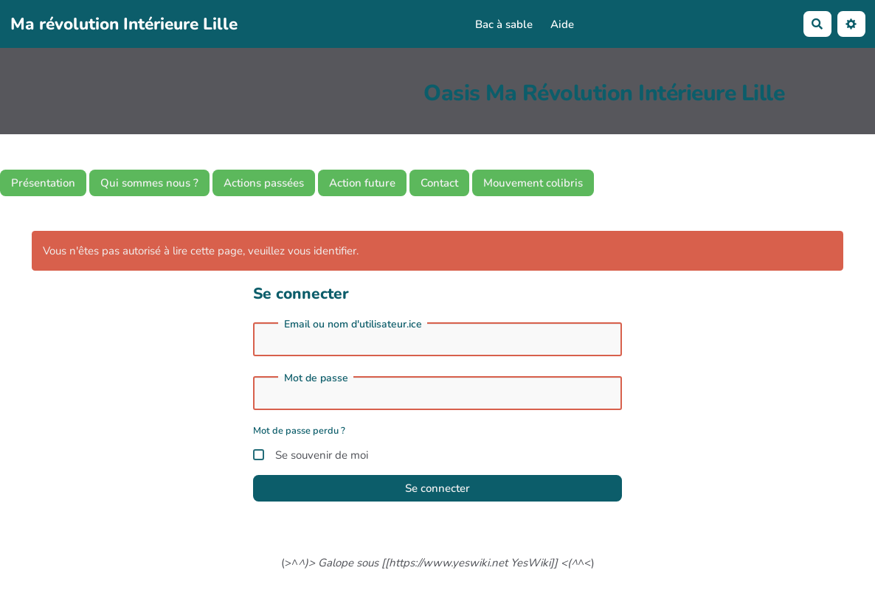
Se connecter (437, 488)
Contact (439, 183)
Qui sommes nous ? (149, 183)
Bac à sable (504, 24)
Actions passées (264, 183)
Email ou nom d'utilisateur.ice (353, 324)
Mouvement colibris (533, 183)
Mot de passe (316, 378)
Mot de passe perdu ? (299, 430)
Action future (362, 183)
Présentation (43, 183)
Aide (562, 24)
